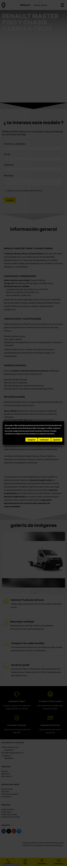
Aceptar (31, 439)
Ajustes (56, 439)
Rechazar (44, 439)
